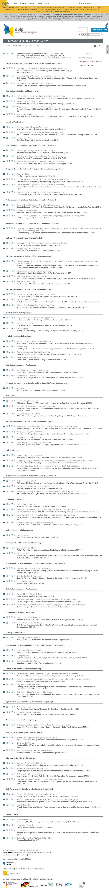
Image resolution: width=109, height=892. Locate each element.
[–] (82, 53)
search (31, 3)
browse (23, 3)
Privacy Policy (22, 855)
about (39, 3)
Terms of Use (13, 855)
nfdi (46, 3)
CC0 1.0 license (44, 853)
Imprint (30, 855)
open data (30, 853)
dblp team (34, 850)
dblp (15, 3)
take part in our (36, 7)
